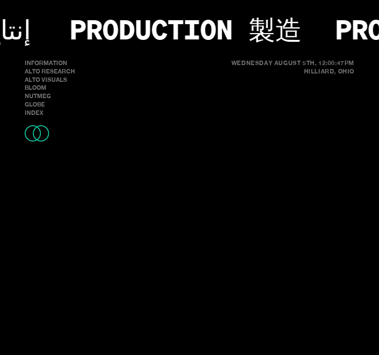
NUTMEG (38, 96)
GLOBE (35, 104)
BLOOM (35, 87)
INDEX (34, 112)
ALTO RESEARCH (50, 71)
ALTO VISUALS (46, 79)
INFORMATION (46, 63)
